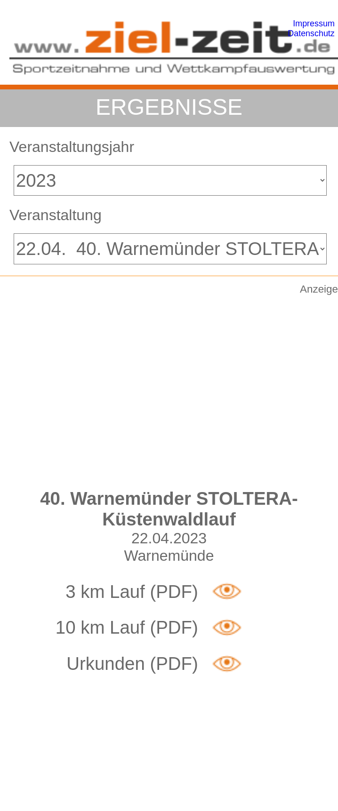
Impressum (314, 23)
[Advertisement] (88, 386)
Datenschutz (311, 33)
